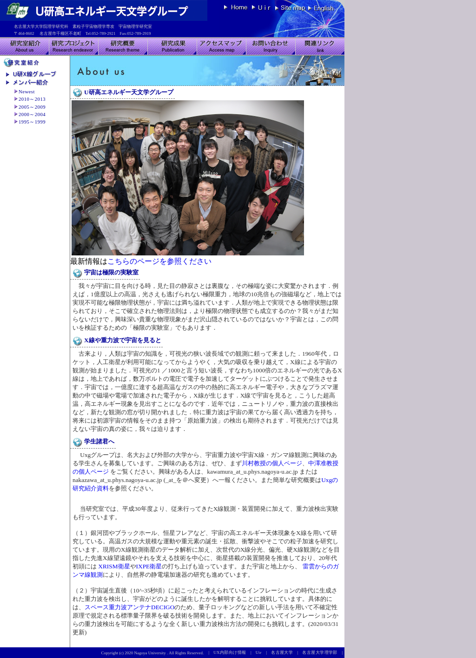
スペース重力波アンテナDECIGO (129, 607)
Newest (27, 91)
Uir (261, 652)
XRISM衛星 (113, 566)
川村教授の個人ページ (272, 463)
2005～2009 (32, 107)
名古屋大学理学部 (322, 652)
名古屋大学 (284, 652)
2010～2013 (32, 99)
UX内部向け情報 (232, 652)
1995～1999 (32, 121)
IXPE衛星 (149, 566)
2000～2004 (32, 114)
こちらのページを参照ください (159, 261)
